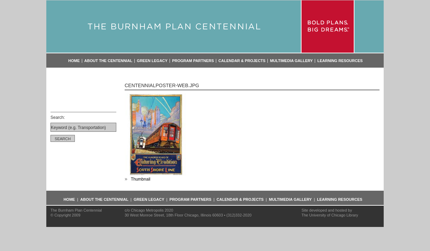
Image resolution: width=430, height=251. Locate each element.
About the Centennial (108, 61)
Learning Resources (339, 61)
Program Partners (193, 61)
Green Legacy (152, 61)
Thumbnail (140, 179)
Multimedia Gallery (291, 61)
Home (74, 61)
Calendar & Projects (241, 61)
